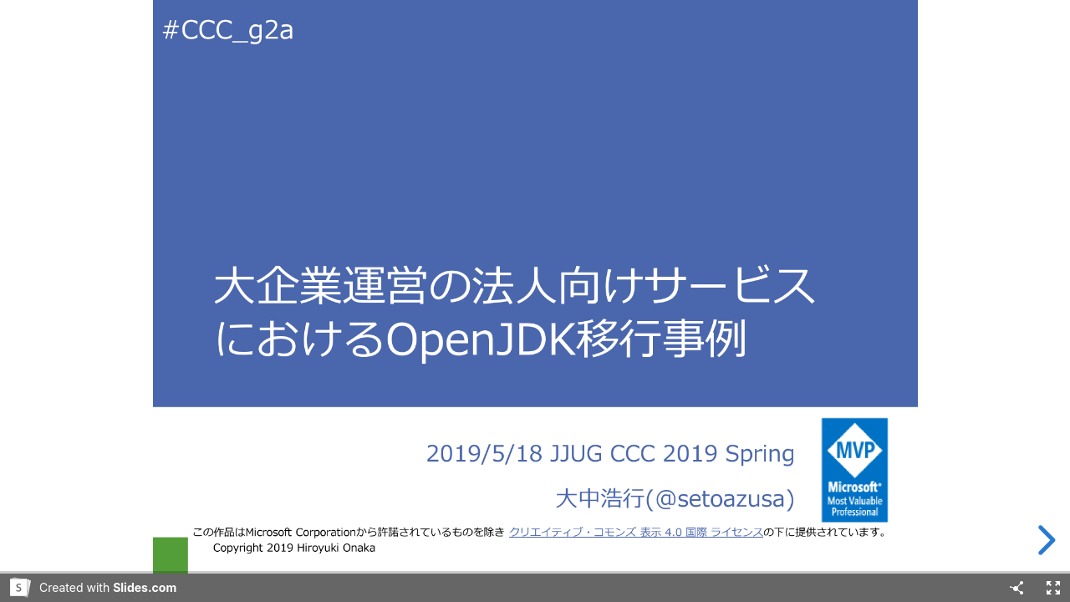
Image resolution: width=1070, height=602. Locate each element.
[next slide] (1044, 540)
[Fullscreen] (1053, 588)
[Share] (1016, 588)
